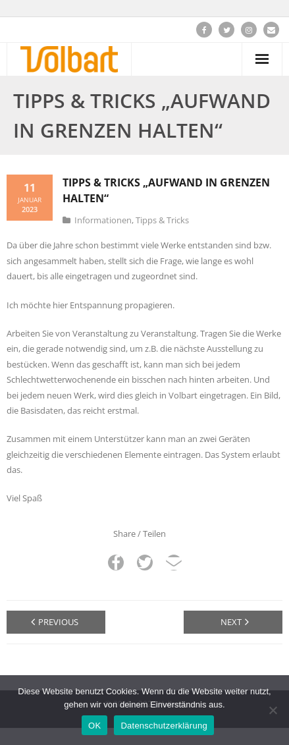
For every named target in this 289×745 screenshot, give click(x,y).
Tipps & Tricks (162, 220)
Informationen (103, 220)
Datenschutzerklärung (163, 726)
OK (94, 726)
